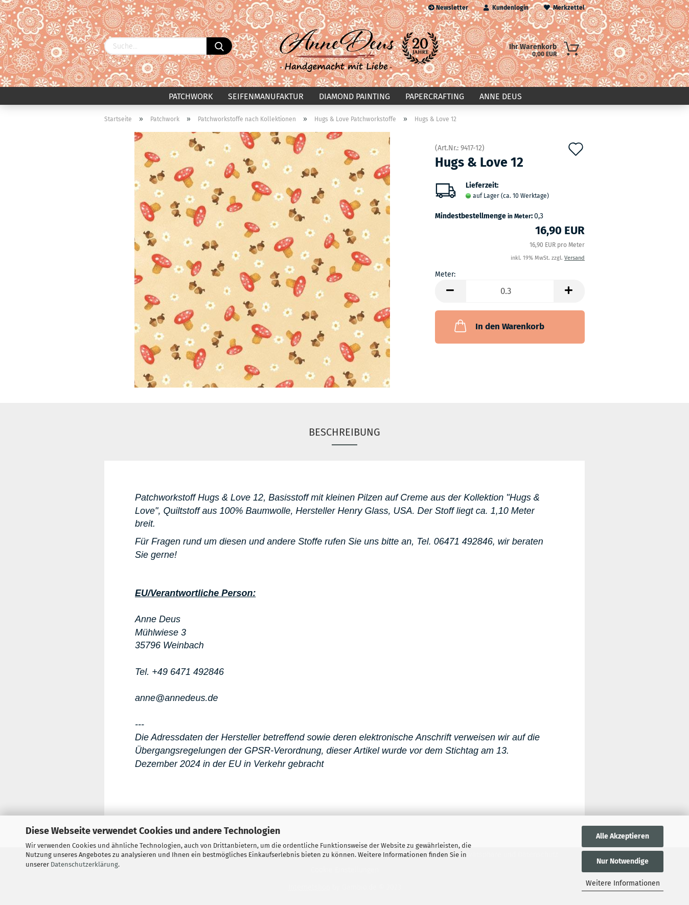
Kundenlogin (506, 7)
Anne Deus (500, 96)
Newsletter (448, 7)
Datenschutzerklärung (84, 864)
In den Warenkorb (498, 326)
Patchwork (191, 96)
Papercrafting (434, 96)
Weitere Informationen (623, 883)
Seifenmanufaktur (266, 96)
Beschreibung (344, 432)
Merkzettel (564, 7)
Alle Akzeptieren (622, 836)
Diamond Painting (354, 96)
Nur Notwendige (622, 861)
